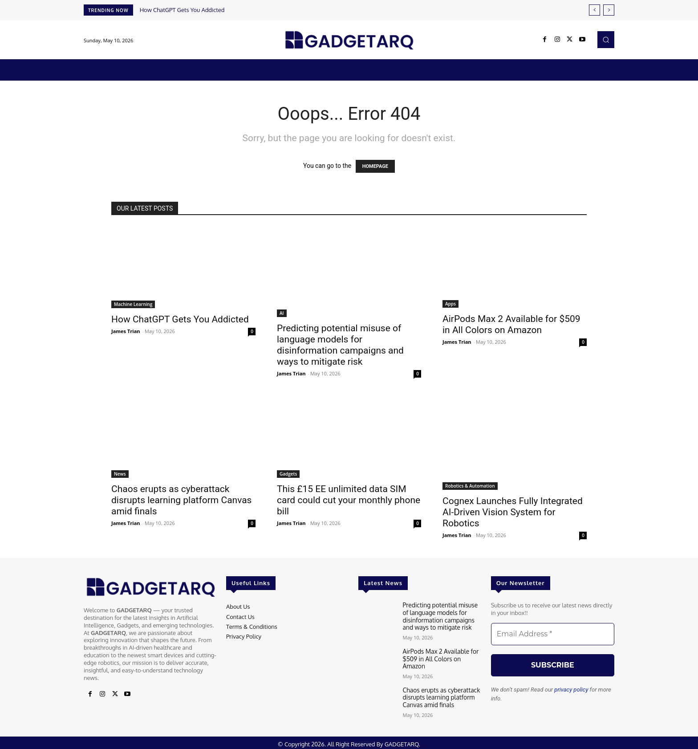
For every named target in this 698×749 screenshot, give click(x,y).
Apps (450, 304)
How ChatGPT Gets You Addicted (182, 9)
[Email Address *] (552, 634)
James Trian (125, 331)
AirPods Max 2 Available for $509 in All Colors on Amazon (511, 324)
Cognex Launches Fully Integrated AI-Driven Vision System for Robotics (512, 512)
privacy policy (571, 689)
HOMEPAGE (375, 166)
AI (282, 313)
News (120, 474)
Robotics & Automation (470, 486)
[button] (605, 39)
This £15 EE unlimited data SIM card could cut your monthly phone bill (348, 500)
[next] (608, 10)
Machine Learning (133, 304)
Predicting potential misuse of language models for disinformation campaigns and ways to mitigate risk (340, 345)
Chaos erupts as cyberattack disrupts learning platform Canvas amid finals (181, 500)
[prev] (594, 10)
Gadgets (288, 474)
